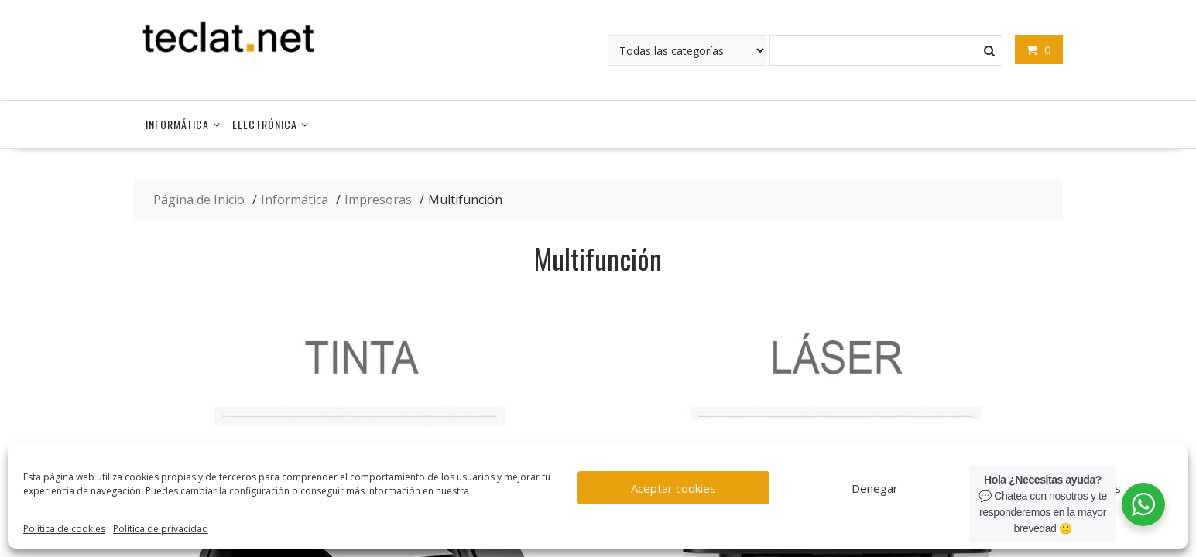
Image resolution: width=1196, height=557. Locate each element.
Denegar (875, 488)
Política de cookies (64, 528)
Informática (177, 124)
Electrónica (264, 124)
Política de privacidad (160, 528)
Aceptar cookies (673, 488)
